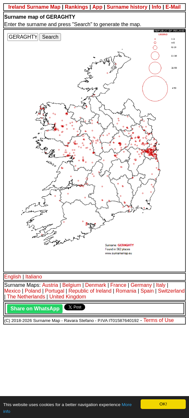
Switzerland (171, 291)
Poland (33, 291)
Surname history (127, 7)
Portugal (55, 291)
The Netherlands (26, 296)
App (97, 7)
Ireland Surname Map (34, 7)
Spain (147, 291)
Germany (141, 285)
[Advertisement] (94, 370)
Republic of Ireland (89, 291)
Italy (160, 285)
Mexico (12, 291)
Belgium (71, 285)
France (118, 285)
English (12, 276)
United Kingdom (67, 296)
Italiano (33, 276)
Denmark (95, 285)
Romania (126, 291)
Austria (50, 285)
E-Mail (173, 7)
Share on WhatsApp (34, 308)
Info (156, 7)
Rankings (76, 7)
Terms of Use (159, 320)
